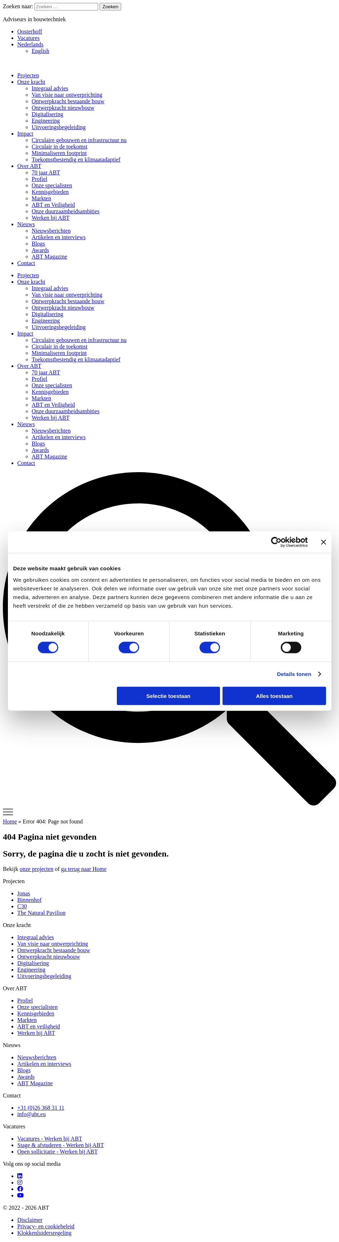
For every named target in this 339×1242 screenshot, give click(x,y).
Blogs (38, 244)
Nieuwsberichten (51, 231)
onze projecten (37, 869)
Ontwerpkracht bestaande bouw (68, 101)
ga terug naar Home (84, 869)
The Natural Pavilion (41, 913)
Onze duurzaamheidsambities (66, 211)
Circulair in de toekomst (59, 146)
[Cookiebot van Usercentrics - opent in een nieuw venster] (276, 542)
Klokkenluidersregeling (44, 1233)
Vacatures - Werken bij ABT (49, 1139)
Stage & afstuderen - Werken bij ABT (60, 1145)
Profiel (39, 179)
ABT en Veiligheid (53, 205)
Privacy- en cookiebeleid (45, 1226)
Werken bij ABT (50, 218)
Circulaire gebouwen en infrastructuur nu (79, 140)
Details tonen (294, 674)
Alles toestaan (274, 696)
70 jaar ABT (46, 172)
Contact (26, 263)
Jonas (23, 893)
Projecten (28, 75)
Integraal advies (50, 88)
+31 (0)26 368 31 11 (40, 1108)
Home (10, 821)
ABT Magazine (49, 257)
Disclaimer (29, 1220)
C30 (22, 906)
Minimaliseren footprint (59, 153)
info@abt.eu (31, 1114)
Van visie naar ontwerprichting (67, 95)
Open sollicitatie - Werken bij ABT (57, 1152)
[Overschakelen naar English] (184, 51)
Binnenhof (29, 900)
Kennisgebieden (50, 192)
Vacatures (28, 38)
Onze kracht (31, 82)
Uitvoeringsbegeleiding (59, 127)
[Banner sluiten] (323, 542)
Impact (25, 134)
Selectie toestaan (168, 696)
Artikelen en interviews (59, 237)
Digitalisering (47, 114)
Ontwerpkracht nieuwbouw (63, 108)
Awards (40, 250)
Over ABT (29, 166)
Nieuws (26, 224)
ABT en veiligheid (38, 1026)
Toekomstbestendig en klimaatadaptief (76, 159)
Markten (41, 198)
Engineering (46, 121)
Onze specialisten (52, 185)
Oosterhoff (29, 31)
